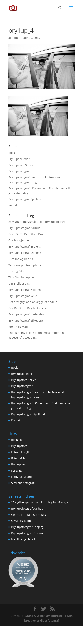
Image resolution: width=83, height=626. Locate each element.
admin (16, 38)
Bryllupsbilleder (19, 159)
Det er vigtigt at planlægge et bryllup (32, 302)
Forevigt (16, 470)
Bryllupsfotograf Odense (24, 253)
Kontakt (13, 205)
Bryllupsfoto (19, 446)
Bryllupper (18, 464)
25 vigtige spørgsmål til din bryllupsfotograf (37, 222)
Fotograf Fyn (19, 458)
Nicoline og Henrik (20, 259)
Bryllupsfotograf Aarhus (24, 228)
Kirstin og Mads (18, 327)
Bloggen (16, 440)
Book (11, 153)
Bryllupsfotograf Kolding (24, 290)
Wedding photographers (24, 265)
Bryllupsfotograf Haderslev (26, 314)
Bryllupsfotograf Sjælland (25, 199)
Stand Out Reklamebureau (43, 616)
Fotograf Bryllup (21, 452)
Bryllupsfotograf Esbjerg (24, 246)
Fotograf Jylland (21, 477)
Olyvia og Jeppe (18, 240)
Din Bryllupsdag (19, 283)
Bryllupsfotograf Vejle (22, 296)
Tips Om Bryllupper (21, 277)
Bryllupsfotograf (19, 171)
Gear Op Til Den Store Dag (25, 234)
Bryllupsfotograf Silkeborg (25, 320)
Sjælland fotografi (23, 483)
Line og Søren (17, 271)
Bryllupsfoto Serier (20, 165)
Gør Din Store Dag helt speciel (28, 308)
